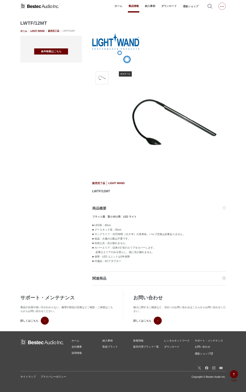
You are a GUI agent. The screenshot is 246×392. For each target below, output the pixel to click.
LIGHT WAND (37, 31)
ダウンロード (169, 6)
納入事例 (150, 6)
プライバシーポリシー (53, 376)
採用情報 (77, 353)
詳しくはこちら (34, 321)
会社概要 (77, 346)
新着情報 (138, 340)
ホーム (118, 6)
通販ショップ (192, 6)
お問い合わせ (202, 346)
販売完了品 (53, 31)
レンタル (177, 340)
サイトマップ (28, 376)
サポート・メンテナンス (209, 340)
